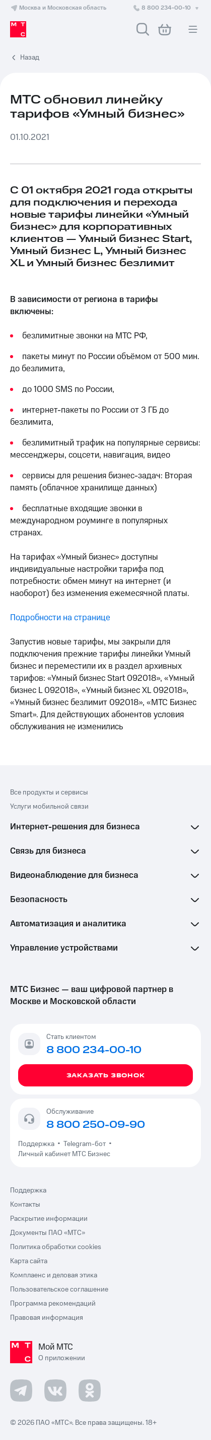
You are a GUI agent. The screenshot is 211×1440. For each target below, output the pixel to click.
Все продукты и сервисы (49, 792)
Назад (29, 58)
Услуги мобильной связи (49, 807)
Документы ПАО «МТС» (47, 1233)
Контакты (25, 1205)
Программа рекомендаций (53, 1304)
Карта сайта (28, 1261)
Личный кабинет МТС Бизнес (64, 1154)
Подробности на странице (60, 618)
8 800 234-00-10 (166, 8)
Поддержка (37, 1144)
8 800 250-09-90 (95, 1125)
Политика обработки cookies (55, 1247)
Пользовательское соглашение (59, 1289)
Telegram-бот (84, 1144)
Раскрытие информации (49, 1219)
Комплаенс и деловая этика (53, 1275)
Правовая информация (46, 1318)
